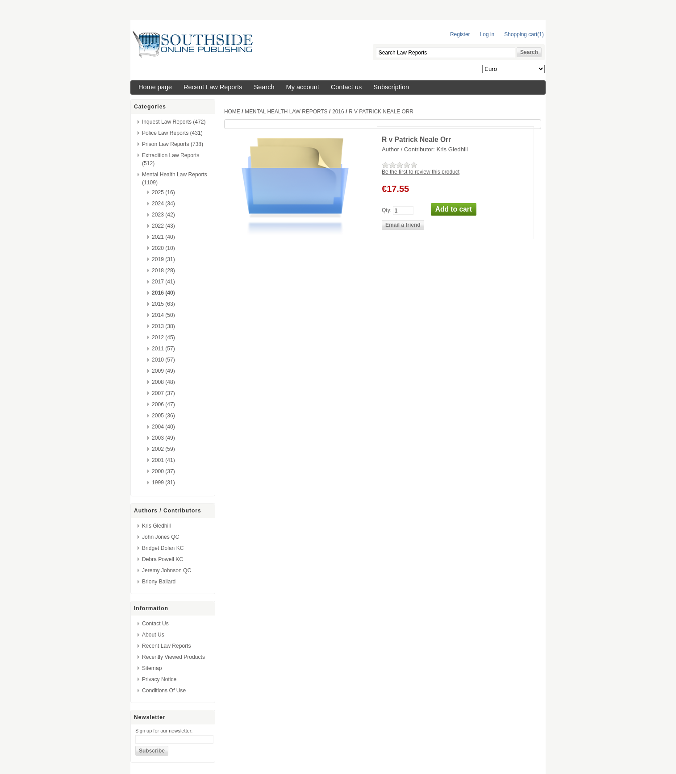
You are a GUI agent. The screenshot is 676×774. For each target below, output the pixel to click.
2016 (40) (163, 293)
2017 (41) (163, 282)
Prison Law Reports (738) (172, 144)
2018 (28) (163, 270)
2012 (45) (163, 337)
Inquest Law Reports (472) (174, 122)
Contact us (346, 87)
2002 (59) (163, 449)
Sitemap (152, 668)
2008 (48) (163, 382)
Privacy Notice (159, 679)
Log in (487, 34)
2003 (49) (163, 438)
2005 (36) (163, 415)
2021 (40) (163, 237)
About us (153, 635)
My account (302, 87)
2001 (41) (163, 460)
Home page (155, 87)
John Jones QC (160, 537)
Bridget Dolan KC (163, 548)
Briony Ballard (158, 581)
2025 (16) (163, 192)
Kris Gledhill (156, 526)
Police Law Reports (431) (172, 133)
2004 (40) (163, 427)
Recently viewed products (173, 657)
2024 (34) (163, 203)
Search (264, 87)
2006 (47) (163, 404)
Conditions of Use (164, 690)
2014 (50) (163, 315)
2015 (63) (163, 304)
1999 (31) (163, 482)
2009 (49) (163, 371)
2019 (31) (163, 259)
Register (460, 34)
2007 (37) (163, 393)
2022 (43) (163, 226)
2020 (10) (163, 248)
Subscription (391, 87)
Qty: (387, 210)
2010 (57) (163, 360)
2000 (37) (163, 471)
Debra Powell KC (162, 559)
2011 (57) (163, 348)
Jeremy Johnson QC (166, 570)
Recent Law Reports (213, 87)
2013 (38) (163, 326)
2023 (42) (163, 215)
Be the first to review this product (420, 172)
